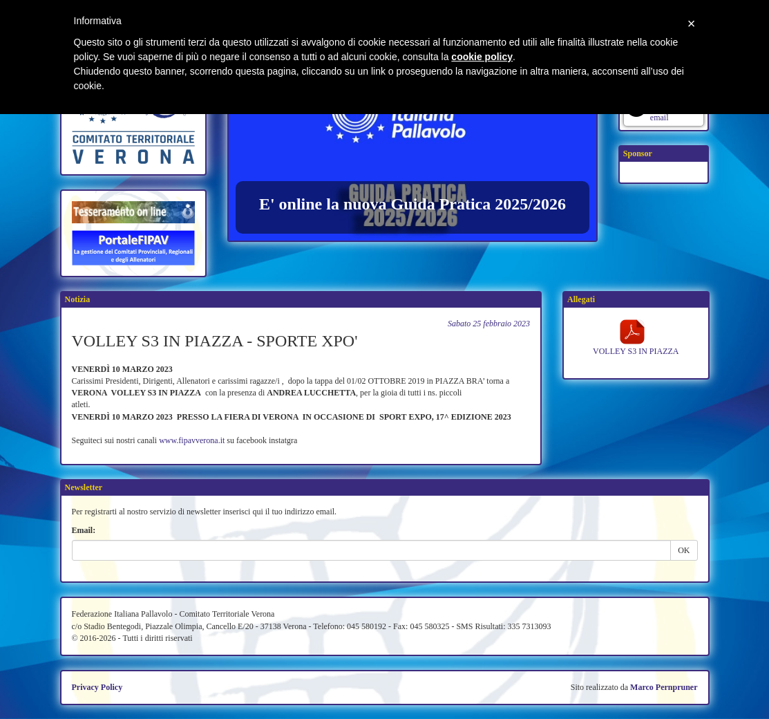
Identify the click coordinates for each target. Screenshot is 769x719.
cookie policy (482, 56)
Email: (84, 530)
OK (684, 550)
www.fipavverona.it (192, 440)
